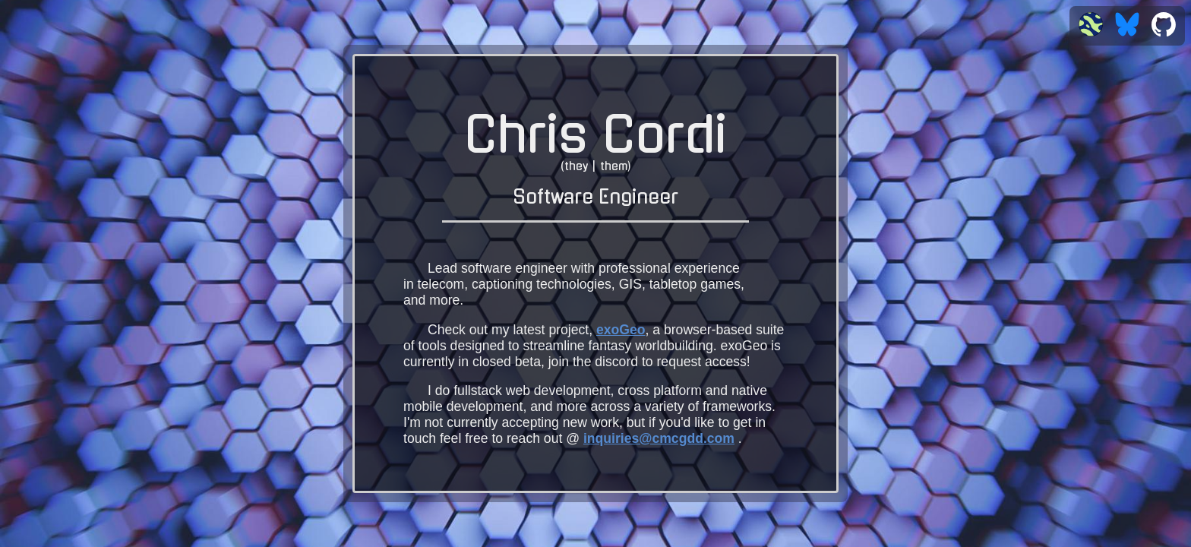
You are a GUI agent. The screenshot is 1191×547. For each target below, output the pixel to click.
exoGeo (621, 329)
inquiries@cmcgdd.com (659, 438)
